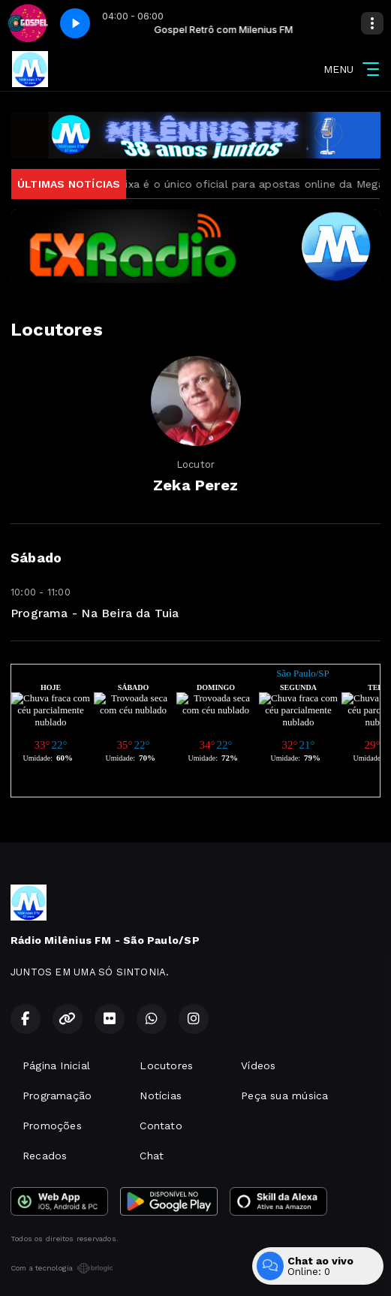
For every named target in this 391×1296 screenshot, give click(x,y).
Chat (152, 1156)
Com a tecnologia (62, 1268)
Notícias (161, 1096)
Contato (161, 1126)
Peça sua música (284, 1096)
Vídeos (258, 1065)
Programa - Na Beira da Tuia (95, 613)
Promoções (52, 1126)
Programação (57, 1096)
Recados (45, 1156)
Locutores (166, 1065)
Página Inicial (56, 1065)
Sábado (36, 557)
